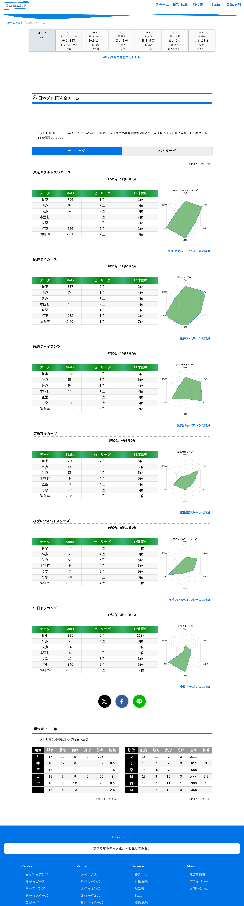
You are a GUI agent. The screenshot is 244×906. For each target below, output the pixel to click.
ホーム (11, 22)
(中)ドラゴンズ (34, 888)
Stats (215, 4)
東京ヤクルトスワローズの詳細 (189, 251)
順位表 (198, 4)
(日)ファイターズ (91, 902)
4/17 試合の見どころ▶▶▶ (122, 57)
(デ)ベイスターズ (36, 895)
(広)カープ (31, 902)
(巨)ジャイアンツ (36, 874)
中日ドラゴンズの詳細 (195, 686)
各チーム (162, 4)
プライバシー (199, 881)
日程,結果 (180, 4)
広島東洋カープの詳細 (195, 512)
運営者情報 (197, 874)
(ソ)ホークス (88, 874)
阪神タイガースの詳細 (195, 338)
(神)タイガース (34, 881)
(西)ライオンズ (90, 888)
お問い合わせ (199, 888)
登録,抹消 (233, 4)
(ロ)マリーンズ (90, 881)
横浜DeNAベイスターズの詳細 (189, 599)
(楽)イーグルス (90, 895)
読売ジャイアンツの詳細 (194, 425)
